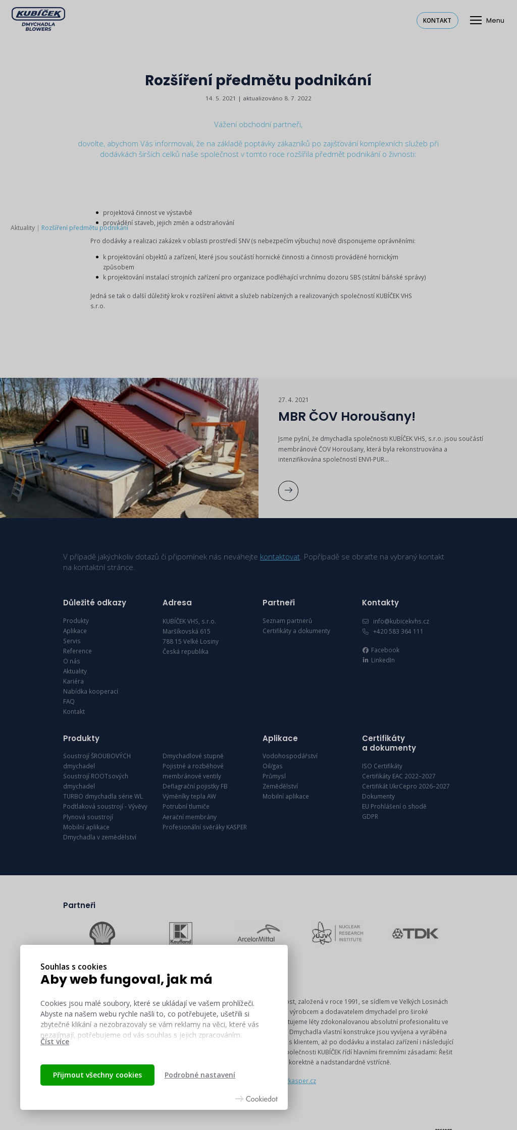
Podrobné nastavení (200, 1075)
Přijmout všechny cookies (97, 1075)
